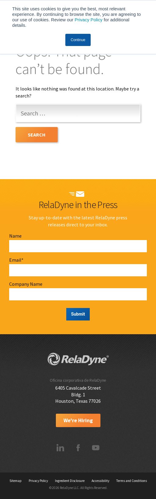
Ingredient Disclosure (70, 481)
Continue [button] (78, 40)
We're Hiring (78, 420)
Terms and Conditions (131, 481)
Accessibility (100, 481)
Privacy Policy (88, 19)
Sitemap (15, 481)
